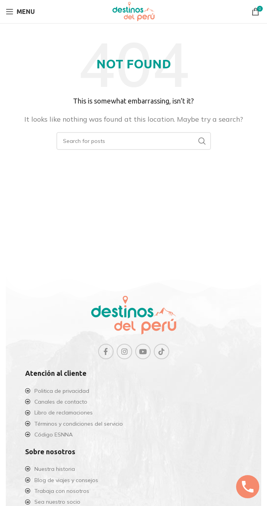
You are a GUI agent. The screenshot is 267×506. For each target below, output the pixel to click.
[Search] (133, 141)
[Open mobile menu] (20, 11)
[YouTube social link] (143, 351)
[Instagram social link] (124, 351)
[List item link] (133, 391)
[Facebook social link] (106, 351)
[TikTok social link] (161, 351)
